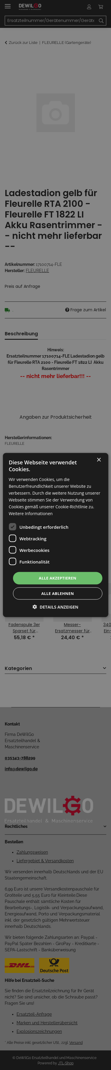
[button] (55, 606)
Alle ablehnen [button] (57, 593)
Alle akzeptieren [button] (57, 578)
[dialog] (55, 535)
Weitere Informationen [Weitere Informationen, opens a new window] (30, 513)
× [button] (98, 460)
